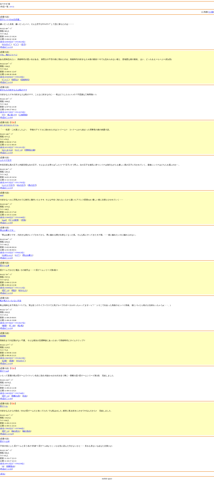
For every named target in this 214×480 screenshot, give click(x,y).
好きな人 (23, 290)
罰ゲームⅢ (4, 265)
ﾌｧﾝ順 (210, 12)
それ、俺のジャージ (8, 55)
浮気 (23, 220)
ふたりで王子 (6, 160)
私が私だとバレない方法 (10, 301)
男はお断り (28, 255)
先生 (25, 396)
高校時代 (25, 80)
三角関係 (23, 115)
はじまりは (7, 150)
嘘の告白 (27, 431)
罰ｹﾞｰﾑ (6, 290)
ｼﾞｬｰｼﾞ (6, 80)
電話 (14, 290)
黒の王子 (32, 185)
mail (1, 195)
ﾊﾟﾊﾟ (16, 44)
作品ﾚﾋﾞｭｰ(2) (6, 258)
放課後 (3, 336)
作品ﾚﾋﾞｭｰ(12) (7, 434)
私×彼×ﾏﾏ (12, 115)
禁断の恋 (16, 396)
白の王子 (21, 185)
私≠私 (20, 325)
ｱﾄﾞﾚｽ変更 (13, 220)
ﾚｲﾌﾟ (17, 255)
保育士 (15, 80)
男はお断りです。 (7, 230)
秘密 (4, 325)
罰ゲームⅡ (4, 371)
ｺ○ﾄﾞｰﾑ (18, 150)
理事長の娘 (30, 150)
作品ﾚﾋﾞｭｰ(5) (6, 153)
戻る (2, 474)
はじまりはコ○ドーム (9, 125)
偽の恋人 (16, 431)
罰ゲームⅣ (5, 441)
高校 (12, 361)
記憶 (4, 361)
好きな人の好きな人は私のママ (13, 90)
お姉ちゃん (7, 255)
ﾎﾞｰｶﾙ (12, 325)
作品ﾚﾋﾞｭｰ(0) (6, 117)
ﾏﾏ (4, 115)
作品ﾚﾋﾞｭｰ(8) (6, 398)
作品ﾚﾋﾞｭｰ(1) (6, 47)
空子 (23, 44)
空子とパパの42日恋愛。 (10, 19)
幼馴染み (11, 466)
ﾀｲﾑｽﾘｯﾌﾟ (7, 44)
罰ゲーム (4, 406)
